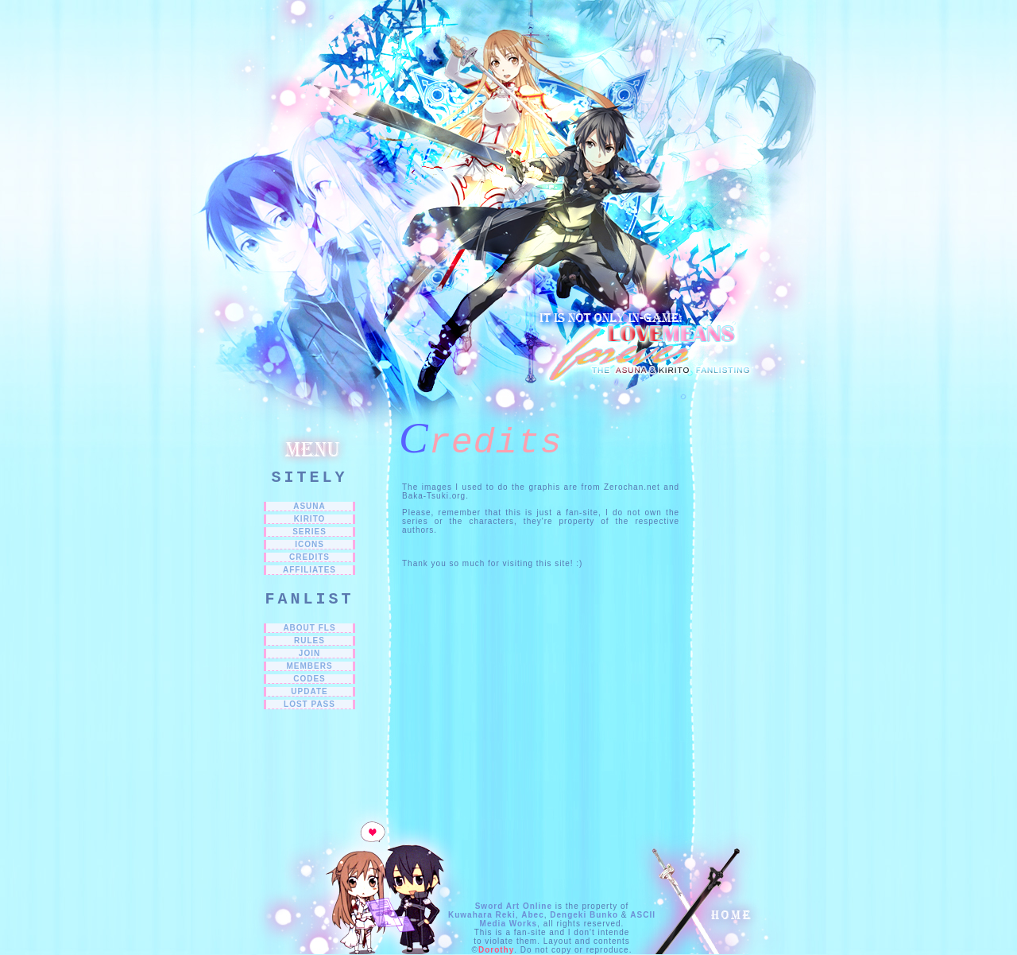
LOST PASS (309, 704)
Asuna (309, 506)
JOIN (309, 653)
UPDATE (309, 691)
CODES (309, 678)
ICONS (309, 544)
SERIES (309, 531)
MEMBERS (309, 666)
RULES (309, 640)
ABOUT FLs (309, 627)
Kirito (310, 518)
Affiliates (309, 569)
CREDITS (309, 557)
